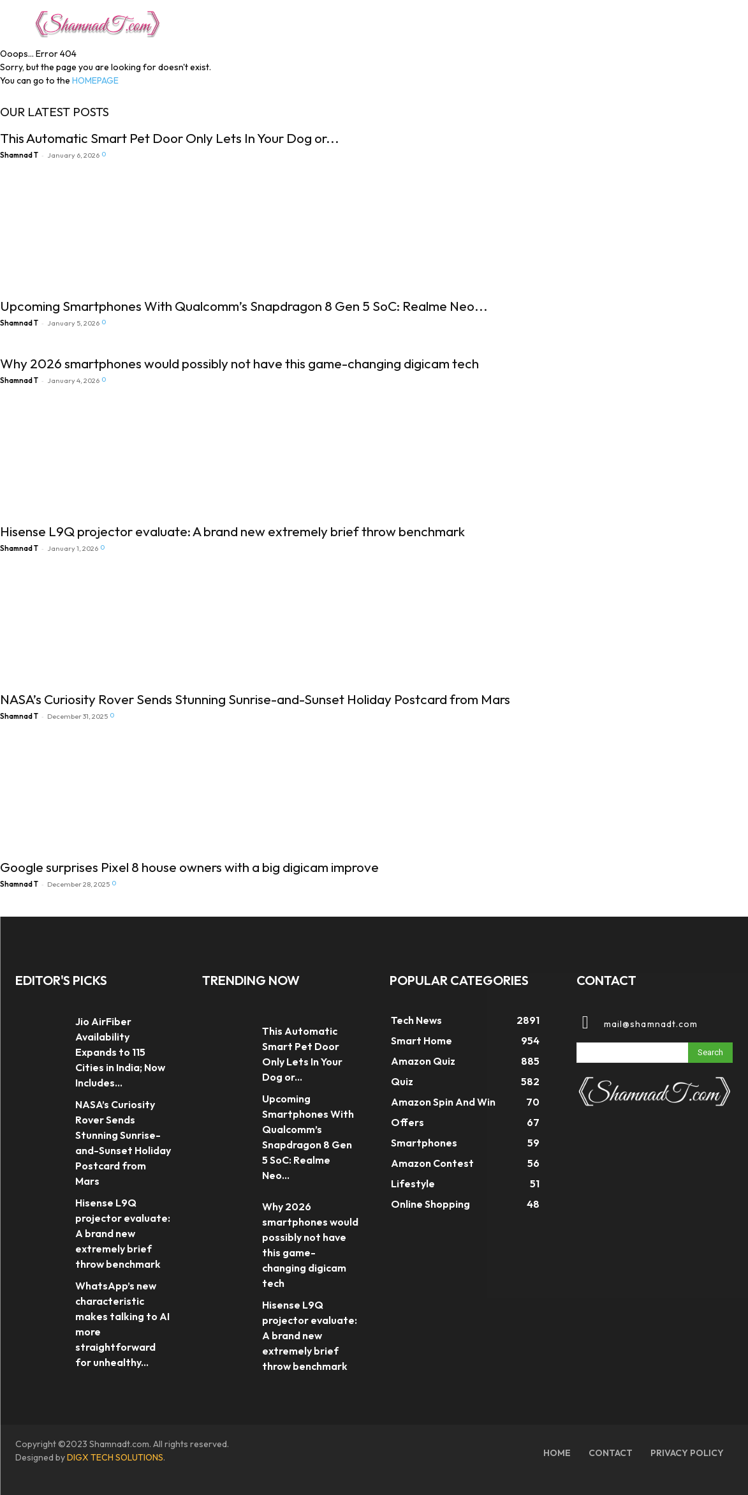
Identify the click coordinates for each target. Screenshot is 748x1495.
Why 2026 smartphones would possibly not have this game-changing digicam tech (239, 363)
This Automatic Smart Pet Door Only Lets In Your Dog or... (169, 138)
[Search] (710, 1052)
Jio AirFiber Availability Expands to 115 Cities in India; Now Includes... (120, 1052)
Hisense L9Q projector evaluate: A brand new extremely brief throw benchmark (232, 531)
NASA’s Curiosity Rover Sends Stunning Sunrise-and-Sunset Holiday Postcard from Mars (255, 699)
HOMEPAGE (95, 80)
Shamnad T (19, 155)
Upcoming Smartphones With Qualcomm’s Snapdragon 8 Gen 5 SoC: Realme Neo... (244, 305)
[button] (699, 21)
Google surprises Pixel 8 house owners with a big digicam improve (189, 867)
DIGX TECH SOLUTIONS (115, 1457)
